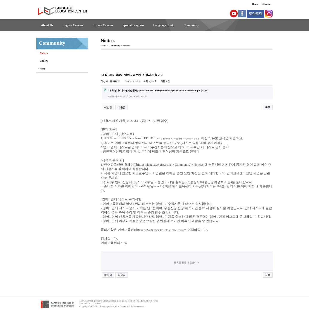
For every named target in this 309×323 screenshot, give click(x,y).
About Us (47, 25)
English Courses (73, 25)
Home (255, 4)
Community (191, 25)
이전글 (108, 107)
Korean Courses (103, 25)
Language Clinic (163, 25)
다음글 (121, 107)
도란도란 (255, 13)
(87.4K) (156, 90)
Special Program (133, 25)
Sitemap (266, 4)
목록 (267, 107)
